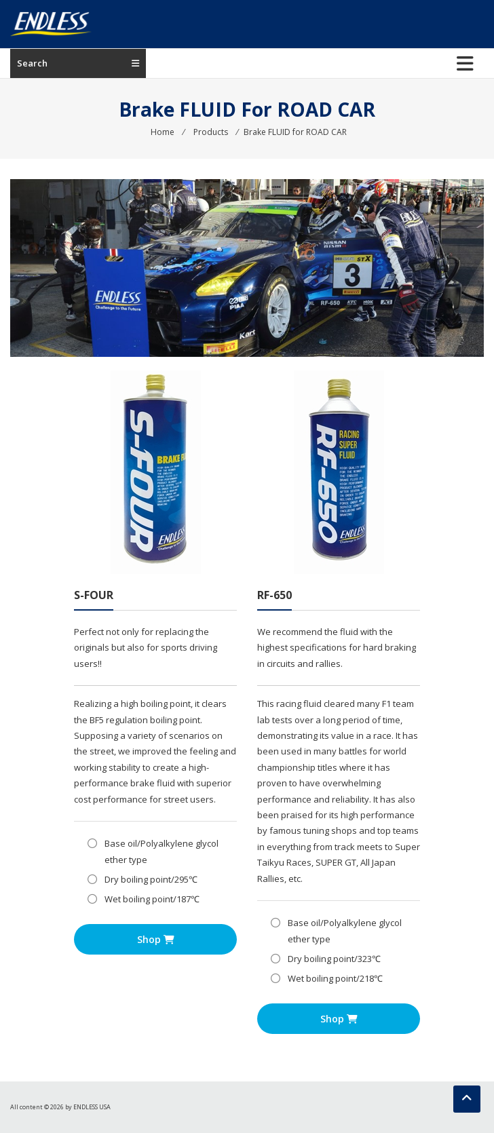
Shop (155, 939)
